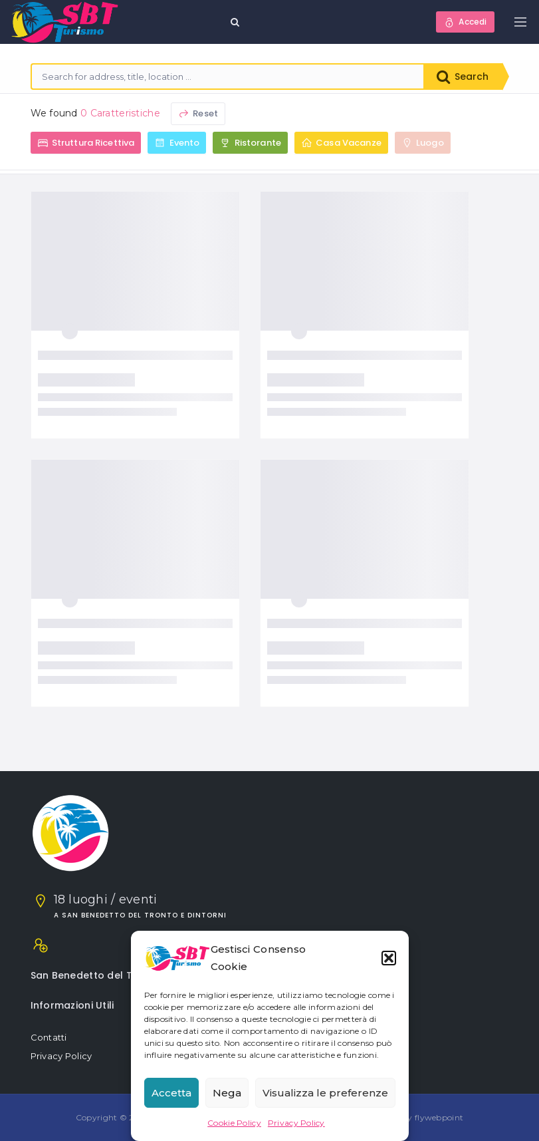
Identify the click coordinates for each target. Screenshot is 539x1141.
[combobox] (228, 76)
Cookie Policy (234, 1123)
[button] (388, 958)
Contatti (49, 1037)
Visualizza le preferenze (325, 1092)
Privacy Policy (296, 1123)
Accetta (171, 1092)
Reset (198, 113)
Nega (227, 1092)
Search (462, 76)
